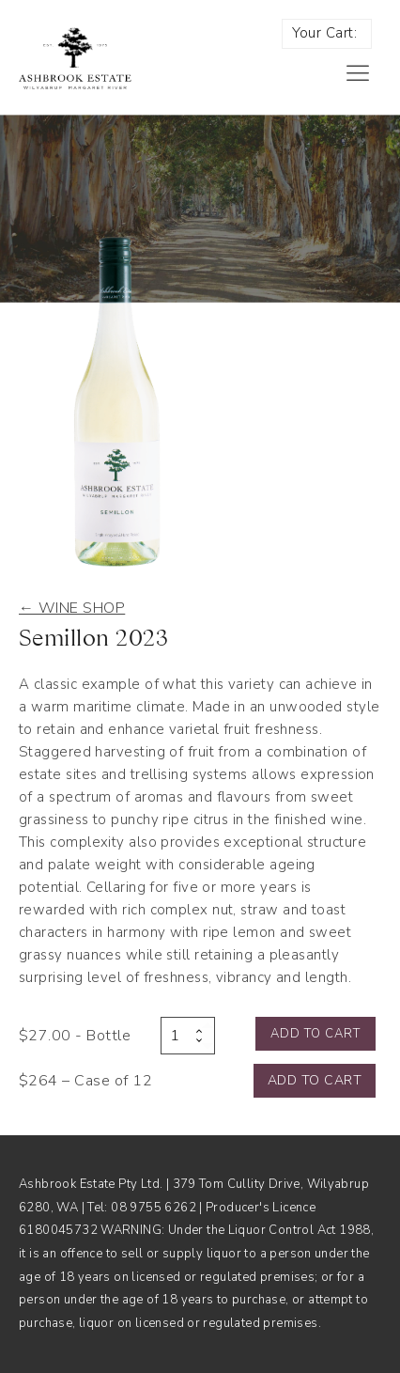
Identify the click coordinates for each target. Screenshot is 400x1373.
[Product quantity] (188, 1035)
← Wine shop (72, 608)
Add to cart (315, 1033)
